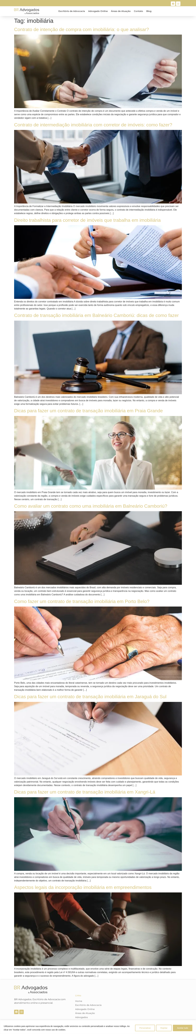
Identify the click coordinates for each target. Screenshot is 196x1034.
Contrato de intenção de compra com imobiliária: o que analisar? (81, 29)
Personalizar (145, 1028)
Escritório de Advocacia (71, 11)
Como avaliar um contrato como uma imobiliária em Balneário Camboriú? (90, 506)
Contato (138, 11)
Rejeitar (163, 1028)
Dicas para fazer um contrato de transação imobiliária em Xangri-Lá (84, 792)
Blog (148, 11)
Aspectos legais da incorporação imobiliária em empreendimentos (83, 887)
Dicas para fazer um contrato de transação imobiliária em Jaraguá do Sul (90, 696)
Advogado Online (98, 11)
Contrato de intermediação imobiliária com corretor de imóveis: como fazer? (93, 124)
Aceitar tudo (182, 1028)
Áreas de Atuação (121, 11)
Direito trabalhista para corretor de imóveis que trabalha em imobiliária (87, 220)
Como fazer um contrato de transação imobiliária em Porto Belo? (82, 601)
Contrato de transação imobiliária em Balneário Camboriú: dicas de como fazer (96, 315)
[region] (98, 1027)
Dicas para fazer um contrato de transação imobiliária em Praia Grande (88, 410)
